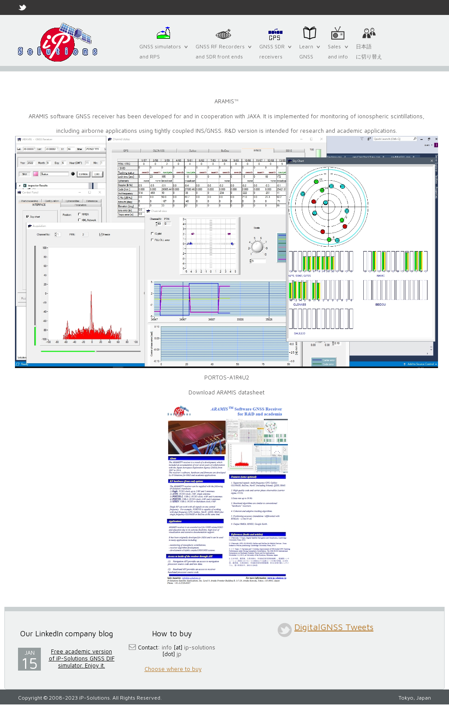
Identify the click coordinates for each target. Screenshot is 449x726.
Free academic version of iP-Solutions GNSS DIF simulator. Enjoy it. (82, 658)
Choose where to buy (173, 668)
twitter (285, 630)
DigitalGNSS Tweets (333, 627)
